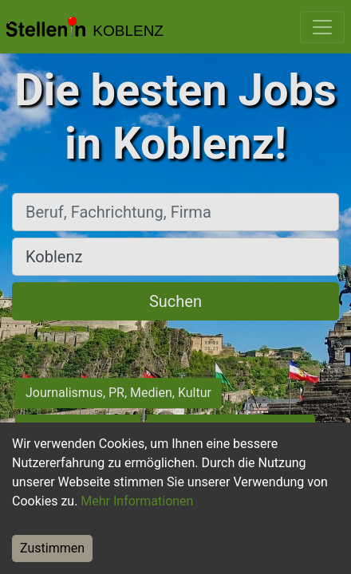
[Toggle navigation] (322, 27)
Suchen (175, 301)
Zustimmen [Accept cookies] (52, 548)
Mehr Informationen (137, 501)
